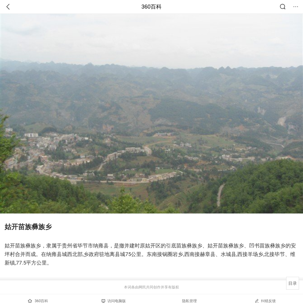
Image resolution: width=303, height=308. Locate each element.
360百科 (151, 7)
